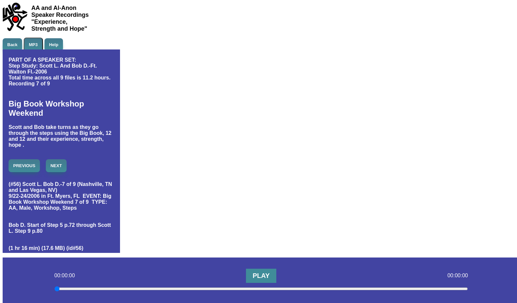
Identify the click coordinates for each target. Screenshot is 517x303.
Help (53, 44)
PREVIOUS (24, 165)
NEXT (56, 165)
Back (12, 44)
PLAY (261, 275)
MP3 (33, 44)
